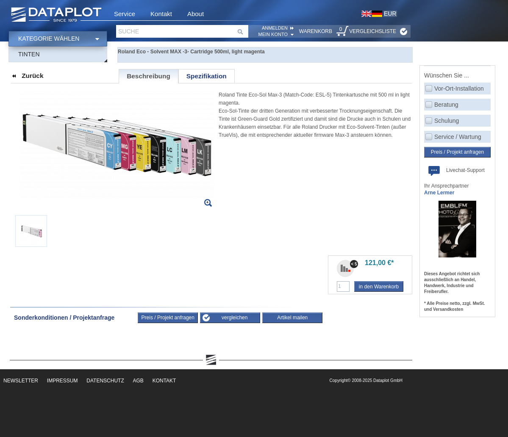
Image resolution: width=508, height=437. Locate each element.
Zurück (32, 75)
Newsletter (20, 381)
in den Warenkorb (379, 287)
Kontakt (161, 14)
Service (124, 14)
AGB (138, 381)
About (195, 14)
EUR (390, 14)
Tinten (29, 54)
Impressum (62, 381)
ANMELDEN (275, 27)
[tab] (148, 76)
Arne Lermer (439, 193)
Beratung (446, 104)
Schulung (446, 120)
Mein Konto (273, 34)
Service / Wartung (457, 136)
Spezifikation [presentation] (206, 76)
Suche (128, 31)
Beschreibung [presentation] (148, 76)
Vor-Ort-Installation (459, 88)
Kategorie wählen (48, 38)
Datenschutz (105, 381)
